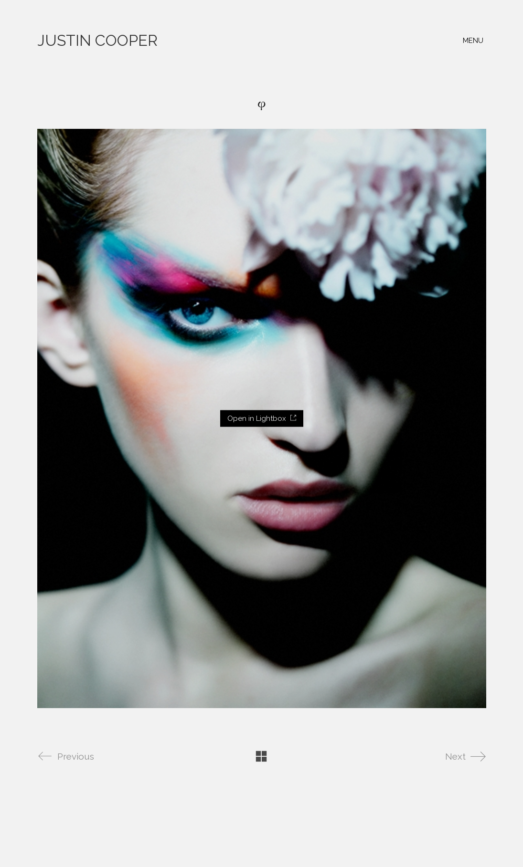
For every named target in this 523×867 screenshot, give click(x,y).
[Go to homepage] (97, 41)
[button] (474, 40)
